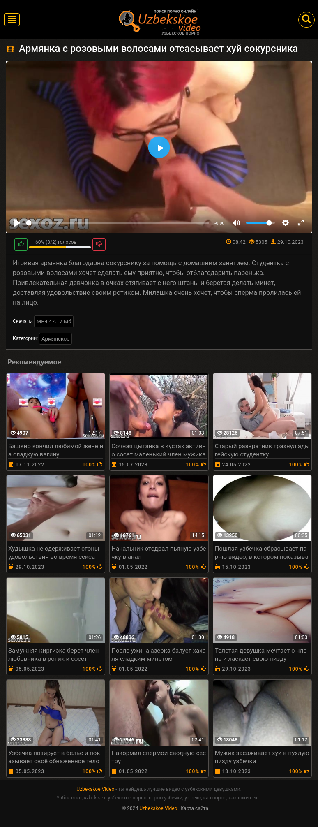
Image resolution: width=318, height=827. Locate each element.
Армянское (55, 339)
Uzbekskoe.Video (95, 789)
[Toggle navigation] (12, 19)
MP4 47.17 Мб (54, 321)
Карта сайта (194, 808)
